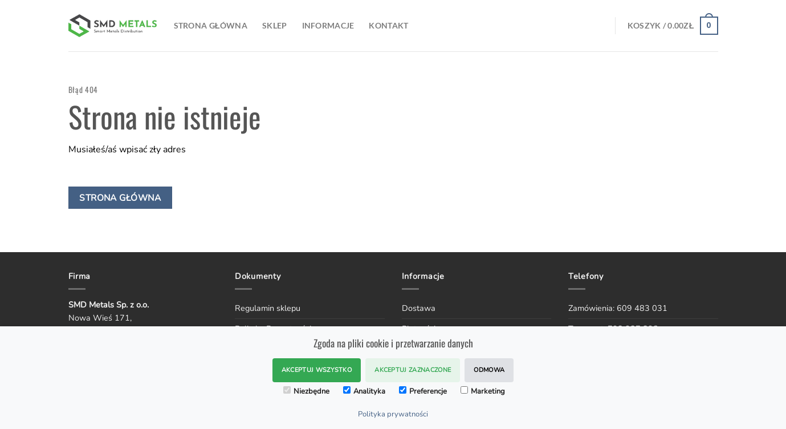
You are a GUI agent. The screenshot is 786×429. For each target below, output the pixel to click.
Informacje (328, 25)
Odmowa (489, 370)
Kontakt (388, 25)
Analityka (364, 391)
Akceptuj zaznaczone (412, 370)
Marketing (483, 391)
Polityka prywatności (393, 414)
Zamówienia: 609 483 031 (617, 308)
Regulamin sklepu (267, 308)
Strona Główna (211, 25)
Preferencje (423, 391)
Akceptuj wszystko (317, 370)
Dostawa (418, 308)
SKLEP (274, 25)
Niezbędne (306, 391)
